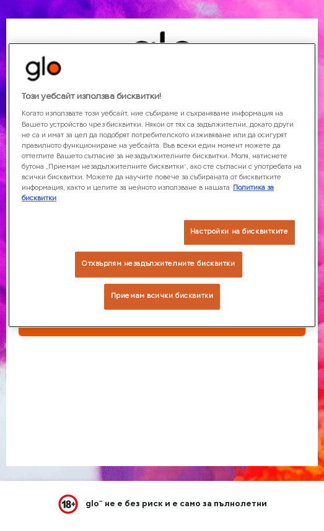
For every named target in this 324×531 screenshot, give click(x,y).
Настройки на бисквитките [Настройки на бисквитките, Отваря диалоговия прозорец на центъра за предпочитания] (239, 232)
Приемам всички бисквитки (162, 296)
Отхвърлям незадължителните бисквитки (158, 264)
